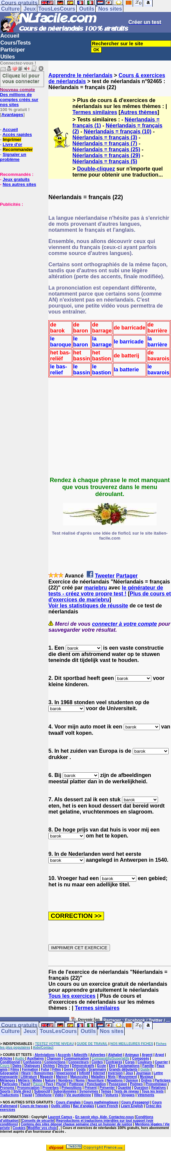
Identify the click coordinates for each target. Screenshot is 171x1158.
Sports (5, 1091)
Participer (12, 50)
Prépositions (72, 1088)
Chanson (54, 1058)
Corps (130, 1062)
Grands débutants (123, 1069)
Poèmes (136, 1084)
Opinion (131, 1080)
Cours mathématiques (101, 1102)
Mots (112, 1077)
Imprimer (12, 139)
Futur (45, 1069)
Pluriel (61, 1084)
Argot (159, 1055)
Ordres (146, 1080)
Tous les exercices (71, 996)
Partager (127, 576)
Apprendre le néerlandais (80, 75)
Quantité (124, 1088)
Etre (112, 1066)
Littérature (29, 1077)
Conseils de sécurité (38, 1120)
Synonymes (88, 1091)
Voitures (111, 1095)
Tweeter (104, 576)
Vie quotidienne (78, 1095)
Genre (68, 1069)
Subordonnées (65, 1091)
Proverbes (50, 1088)
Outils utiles (60, 1106)
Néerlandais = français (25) (106, 149)
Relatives (158, 1088)
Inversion (115, 1073)
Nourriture (96, 1080)
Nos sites (110, 9)
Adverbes (98, 1055)
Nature (50, 1080)
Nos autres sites (19, 184)
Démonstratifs (83, 1066)
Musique (146, 1077)
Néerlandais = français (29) (106, 155)
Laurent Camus (60, 1117)
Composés (140, 1058)
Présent (91, 1088)
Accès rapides (17, 134)
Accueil (9, 36)
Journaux (143, 1073)
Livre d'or (12, 144)
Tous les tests (153, 1091)
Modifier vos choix (42, 1128)
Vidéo (58, 1095)
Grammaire (97, 1069)
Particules (10, 1084)
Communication (76, 1058)
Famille (148, 1066)
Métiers (24, 1080)
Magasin (46, 1077)
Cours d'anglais (68, 1102)
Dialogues (32, 1066)
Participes (163, 1080)
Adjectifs (80, 1055)
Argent (147, 1055)
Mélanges (7, 1080)
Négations (115, 1080)
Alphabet (115, 1055)
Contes (97, 1062)
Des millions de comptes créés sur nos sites (19, 97)
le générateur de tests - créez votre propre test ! (105, 590)
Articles (6, 1058)
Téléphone (43, 1095)
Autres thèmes (138, 112)
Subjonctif (42, 1091)
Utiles (7, 57)
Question (141, 1088)
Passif (25, 1084)
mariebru (95, 587)
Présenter (107, 1088)
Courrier (161, 1062)
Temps (106, 1091)
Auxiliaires (35, 1058)
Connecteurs (78, 1062)
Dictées (49, 1066)
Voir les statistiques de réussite (88, 605)
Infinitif (84, 1073)
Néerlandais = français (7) (104, 143)
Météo (37, 1080)
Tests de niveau (126, 1091)
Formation (30, 1069)
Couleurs (144, 1062)
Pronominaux (156, 1084)
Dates (16, 1066)
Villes (98, 1095)
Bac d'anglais (83, 1106)
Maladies (98, 1077)
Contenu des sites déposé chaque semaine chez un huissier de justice (76, 1124)
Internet (99, 1073)
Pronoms (7, 1088)
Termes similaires (94, 112)
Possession (118, 1084)
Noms (80, 1080)
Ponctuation (96, 1084)
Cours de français (34, 1106)
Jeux (30, 9)
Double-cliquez (96, 169)
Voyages (127, 1095)
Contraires (114, 1062)
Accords (64, 1055)
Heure (26, 1073)
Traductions (9, 1095)
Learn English (132, 1106)
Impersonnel (66, 1073)
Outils (86, 9)
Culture (10, 9)
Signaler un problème (13, 157)
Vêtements (145, 1095)
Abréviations (45, 1055)
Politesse (76, 1084)
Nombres (65, 1080)
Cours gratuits (19, 1025)
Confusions (32, 1062)
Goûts (81, 1069)
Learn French (107, 1106)
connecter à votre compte (124, 624)
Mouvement (127, 1077)
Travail (27, 1095)
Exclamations (128, 1066)
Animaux (132, 1055)
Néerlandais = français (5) (104, 161)
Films (14, 1069)
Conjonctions (55, 1062)
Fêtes (56, 1069)
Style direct (22, 1091)
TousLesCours (56, 9)
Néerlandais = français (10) (117, 131)
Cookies (19, 1128)
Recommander (18, 149)
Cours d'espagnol (135, 1102)
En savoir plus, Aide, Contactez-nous (104, 1117)
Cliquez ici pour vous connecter (21, 78)
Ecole (101, 1066)
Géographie (9, 1073)
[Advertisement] (20, 240)
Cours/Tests (15, 43)
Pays (49, 1084)
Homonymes (44, 1073)
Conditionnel (10, 1062)
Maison (61, 1077)
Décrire (63, 1066)
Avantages (12, 114)
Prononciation (28, 1088)
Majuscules (79, 1077)
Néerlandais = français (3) (104, 137)
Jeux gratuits (16, 179)
